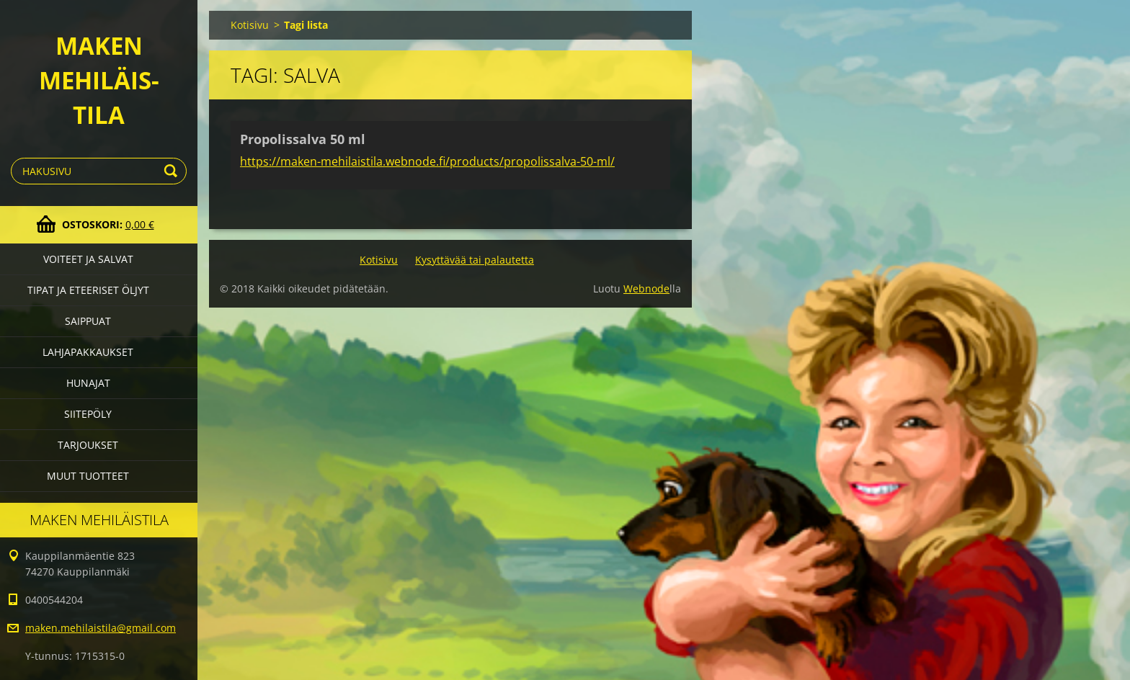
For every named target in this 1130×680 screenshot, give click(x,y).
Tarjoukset (88, 445)
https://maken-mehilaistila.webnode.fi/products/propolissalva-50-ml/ (427, 161)
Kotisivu (250, 25)
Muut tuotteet (88, 476)
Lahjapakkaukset (88, 352)
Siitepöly (88, 414)
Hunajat (88, 383)
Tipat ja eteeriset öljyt (88, 290)
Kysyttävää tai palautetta (474, 260)
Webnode (646, 288)
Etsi (173, 171)
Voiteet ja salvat (88, 259)
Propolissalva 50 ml (302, 139)
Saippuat (88, 321)
